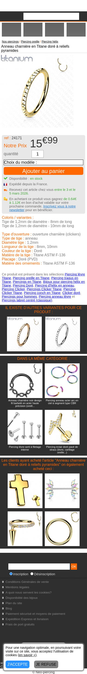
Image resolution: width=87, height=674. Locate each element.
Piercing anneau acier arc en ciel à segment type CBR (62, 402)
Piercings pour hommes (19, 296)
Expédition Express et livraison (27, 619)
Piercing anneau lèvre (55, 296)
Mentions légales (17, 587)
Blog (9, 608)
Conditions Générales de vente (27, 582)
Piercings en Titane (27, 282)
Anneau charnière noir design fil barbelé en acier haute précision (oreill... (25, 403)
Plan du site (14, 603)
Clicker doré (71, 293)
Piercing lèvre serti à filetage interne (25, 448)
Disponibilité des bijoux (22, 598)
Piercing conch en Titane (42, 293)
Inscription (19, 574)
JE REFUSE (46, 664)
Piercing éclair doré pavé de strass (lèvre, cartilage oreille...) (62, 449)
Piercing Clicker (13, 289)
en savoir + (27, 655)
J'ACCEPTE (17, 664)
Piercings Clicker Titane (44, 289)
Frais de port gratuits (20, 624)
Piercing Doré (23, 285)
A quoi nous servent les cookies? (29, 592)
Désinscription (42, 574)
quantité (11, 153)
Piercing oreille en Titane (31, 278)
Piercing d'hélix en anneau (54, 285)
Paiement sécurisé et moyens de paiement (35, 613)
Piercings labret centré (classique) (27, 300)
